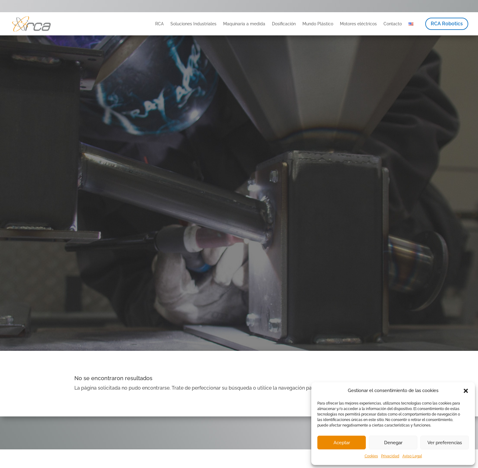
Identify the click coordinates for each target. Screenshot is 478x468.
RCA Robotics (447, 24)
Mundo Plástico (317, 23)
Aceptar (342, 442)
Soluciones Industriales (193, 23)
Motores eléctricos (358, 23)
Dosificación (284, 23)
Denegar (393, 442)
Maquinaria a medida (244, 23)
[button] (466, 391)
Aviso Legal (412, 456)
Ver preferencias (444, 442)
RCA (159, 23)
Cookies (371, 456)
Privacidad (390, 456)
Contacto (392, 23)
